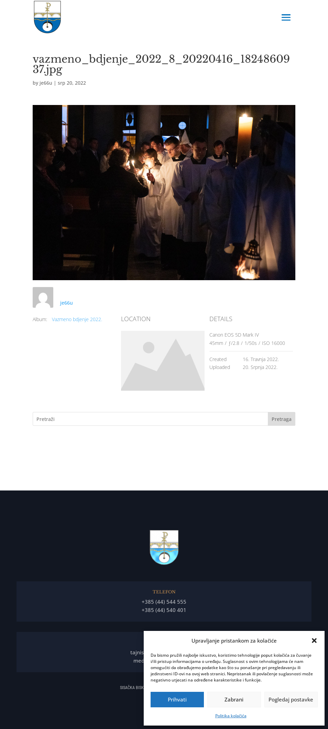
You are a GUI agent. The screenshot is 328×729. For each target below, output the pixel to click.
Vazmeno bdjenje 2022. (77, 319)
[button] (314, 640)
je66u (46, 83)
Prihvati (177, 699)
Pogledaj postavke (291, 699)
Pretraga (282, 419)
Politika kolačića (231, 716)
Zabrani (234, 699)
